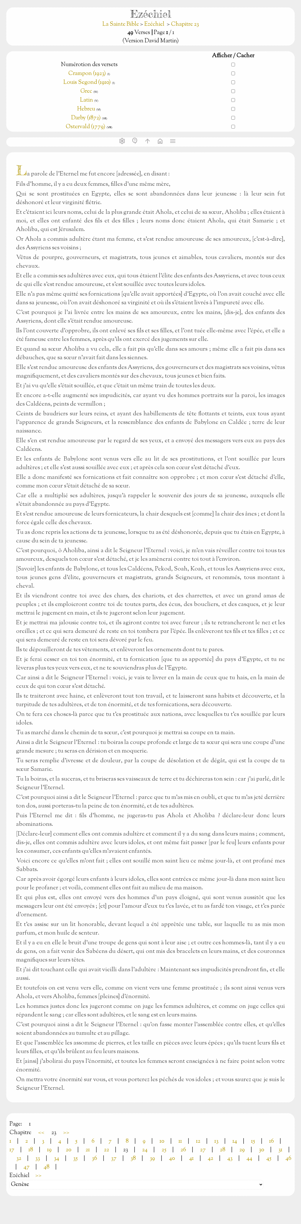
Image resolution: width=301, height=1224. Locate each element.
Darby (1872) (86, 118)
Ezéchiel (154, 24)
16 (271, 1141)
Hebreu (86, 109)
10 (162, 1141)
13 (216, 1141)
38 (133, 1158)
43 (229, 1158)
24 (144, 1150)
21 (88, 1150)
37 (113, 1158)
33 (37, 1158)
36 (94, 1158)
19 (49, 1150)
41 (191, 1158)
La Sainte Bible (121, 24)
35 (75, 1158)
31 (280, 1150)
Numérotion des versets (89, 65)
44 (249, 1158)
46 (288, 1158)
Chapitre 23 (185, 24)
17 (11, 1150)
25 (164, 1150)
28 (222, 1150)
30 (261, 1150)
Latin (86, 100)
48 (46, 1167)
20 (68, 1150)
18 (30, 1150)
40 (172, 1158)
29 (242, 1150)
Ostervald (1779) (85, 127)
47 (27, 1167)
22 (106, 1150)
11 (180, 1141)
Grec (86, 91)
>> (66, 1133)
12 (198, 1141)
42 (210, 1158)
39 (152, 1158)
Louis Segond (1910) (87, 82)
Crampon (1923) (87, 74)
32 (18, 1158)
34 (56, 1158)
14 (234, 1141)
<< (41, 1133)
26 (183, 1150)
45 (268, 1158)
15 (253, 1141)
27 (203, 1150)
